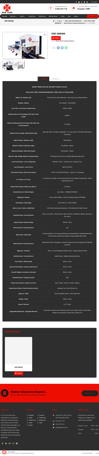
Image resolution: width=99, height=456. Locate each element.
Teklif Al (57, 38)
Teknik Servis (31, 420)
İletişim (30, 425)
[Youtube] (79, 2)
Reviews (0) (55, 79)
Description (43, 79)
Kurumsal (40, 415)
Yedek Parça (41, 417)
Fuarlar (29, 422)
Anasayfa (30, 415)
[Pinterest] (84, 2)
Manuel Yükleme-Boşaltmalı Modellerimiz (65, 41)
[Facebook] (76, 2)
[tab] (43, 79)
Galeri (39, 422)
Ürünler (29, 417)
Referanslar (41, 420)
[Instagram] (81, 2)
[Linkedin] (87, 2)
